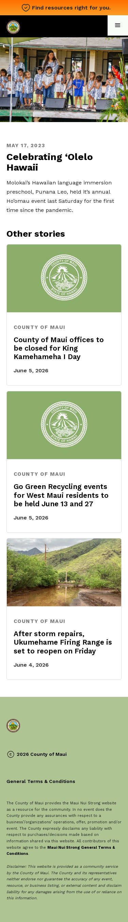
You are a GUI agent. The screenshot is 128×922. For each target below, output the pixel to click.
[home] (14, 26)
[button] (118, 25)
